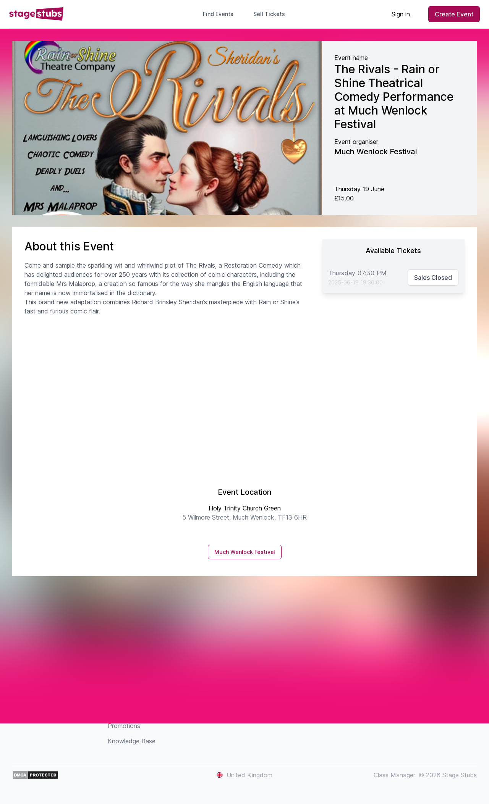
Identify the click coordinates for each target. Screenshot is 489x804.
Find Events (218, 14)
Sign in (401, 14)
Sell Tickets (272, 14)
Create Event (454, 14)
